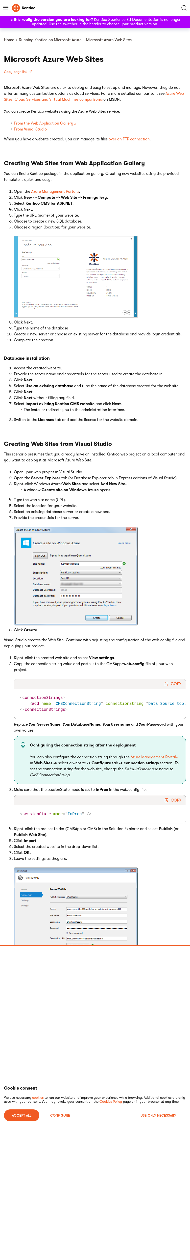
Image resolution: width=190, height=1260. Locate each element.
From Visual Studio (30, 129)
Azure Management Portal (53, 191)
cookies (38, 1097)
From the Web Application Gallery (43, 123)
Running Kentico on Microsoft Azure (50, 40)
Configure (60, 1115)
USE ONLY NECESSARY (158, 1115)
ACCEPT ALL (21, 1115)
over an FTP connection (129, 139)
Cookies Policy (110, 1101)
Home (9, 40)
